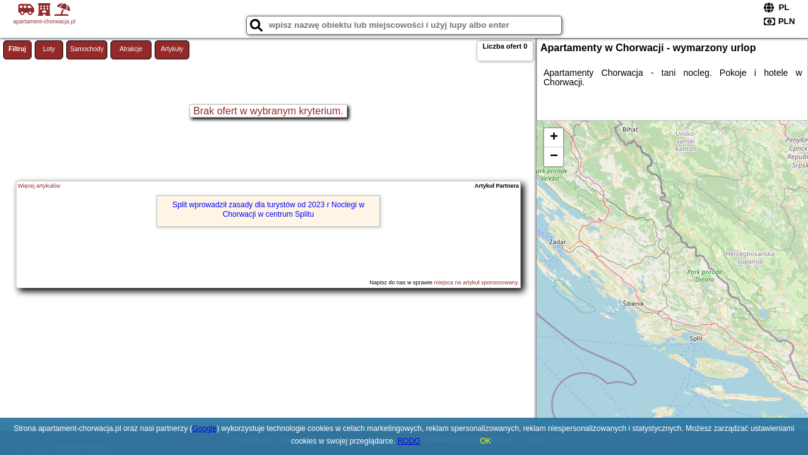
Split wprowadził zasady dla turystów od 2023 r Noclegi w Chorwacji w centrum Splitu (268, 209)
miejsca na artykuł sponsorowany (476, 282)
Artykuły (172, 49)
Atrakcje (130, 49)
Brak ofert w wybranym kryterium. (268, 111)
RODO (409, 441)
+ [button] (554, 137)
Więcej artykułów (39, 186)
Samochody (87, 49)
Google (205, 428)
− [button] (554, 156)
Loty (49, 49)
